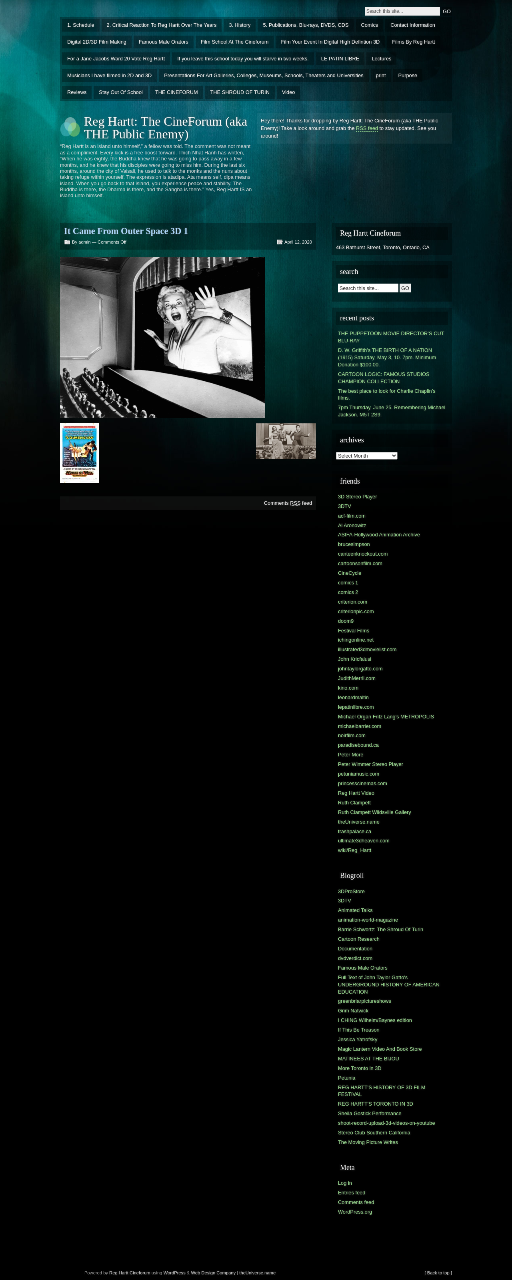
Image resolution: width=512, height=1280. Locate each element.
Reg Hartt (118, 1272)
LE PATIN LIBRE (340, 59)
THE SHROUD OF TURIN (240, 92)
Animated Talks (355, 910)
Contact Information (412, 25)
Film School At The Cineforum (235, 42)
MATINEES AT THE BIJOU (368, 1059)
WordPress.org (355, 1212)
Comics (369, 25)
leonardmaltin (353, 697)
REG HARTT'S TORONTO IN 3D (375, 1104)
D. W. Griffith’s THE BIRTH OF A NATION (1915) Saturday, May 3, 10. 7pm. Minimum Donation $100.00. (387, 357)
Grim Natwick (353, 1011)
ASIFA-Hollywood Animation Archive (379, 535)
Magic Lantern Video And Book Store (380, 1049)
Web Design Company (213, 1272)
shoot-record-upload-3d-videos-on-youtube (386, 1123)
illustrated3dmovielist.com (367, 649)
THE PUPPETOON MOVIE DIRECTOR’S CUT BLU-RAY (391, 337)
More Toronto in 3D (360, 1068)
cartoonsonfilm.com (360, 563)
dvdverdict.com (355, 958)
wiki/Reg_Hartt (354, 850)
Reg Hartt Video (356, 793)
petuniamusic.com (358, 774)
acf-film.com (352, 516)
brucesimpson (354, 544)
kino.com (348, 688)
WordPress (175, 1272)
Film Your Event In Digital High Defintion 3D (330, 42)
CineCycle (349, 573)
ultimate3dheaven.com (364, 841)
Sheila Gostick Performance (370, 1113)
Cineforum (140, 1272)
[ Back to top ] (438, 1272)
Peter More (350, 755)
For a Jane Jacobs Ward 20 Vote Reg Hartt (116, 59)
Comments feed (288, 503)
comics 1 (348, 583)
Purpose (408, 75)
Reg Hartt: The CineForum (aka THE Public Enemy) (165, 127)
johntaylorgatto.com (360, 669)
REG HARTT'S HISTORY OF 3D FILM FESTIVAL (381, 1091)
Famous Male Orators (163, 42)
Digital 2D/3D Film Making (96, 42)
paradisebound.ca (358, 745)
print (381, 75)
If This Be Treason (359, 1030)
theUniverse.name (359, 822)
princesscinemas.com (362, 783)
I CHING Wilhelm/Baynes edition (375, 1020)
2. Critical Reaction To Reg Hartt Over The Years (162, 25)
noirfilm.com (352, 735)
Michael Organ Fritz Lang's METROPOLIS (386, 717)
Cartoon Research (359, 939)
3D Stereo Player (357, 497)
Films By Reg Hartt (413, 42)
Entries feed (351, 1193)
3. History (239, 25)
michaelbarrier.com (359, 726)
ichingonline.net (356, 640)
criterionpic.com (356, 611)
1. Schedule (80, 25)
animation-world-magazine (368, 920)
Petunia (346, 1078)
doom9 (346, 621)
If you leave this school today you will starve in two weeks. (243, 59)
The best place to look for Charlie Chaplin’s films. (387, 394)
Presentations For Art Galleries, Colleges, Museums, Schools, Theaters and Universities (263, 75)
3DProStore (351, 891)
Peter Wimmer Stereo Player (370, 764)
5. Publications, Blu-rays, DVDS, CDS (305, 25)
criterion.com (352, 602)
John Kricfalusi (354, 659)
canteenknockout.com (363, 554)
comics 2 (348, 592)
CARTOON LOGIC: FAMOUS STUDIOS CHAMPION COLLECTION (383, 377)
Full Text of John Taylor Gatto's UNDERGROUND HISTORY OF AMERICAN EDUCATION (389, 984)
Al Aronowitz (352, 525)
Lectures (381, 59)
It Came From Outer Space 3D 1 (126, 231)
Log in (345, 1183)
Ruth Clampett (354, 803)
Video (288, 92)
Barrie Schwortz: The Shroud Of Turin (380, 929)
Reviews (76, 92)
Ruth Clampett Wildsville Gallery (374, 812)
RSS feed (367, 128)
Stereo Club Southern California (374, 1133)
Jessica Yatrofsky (357, 1039)
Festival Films (353, 631)
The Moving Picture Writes (368, 1142)
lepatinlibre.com (356, 707)
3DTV (344, 506)
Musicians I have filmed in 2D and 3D (109, 75)
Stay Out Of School (121, 92)
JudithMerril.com (357, 678)
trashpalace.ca (354, 831)
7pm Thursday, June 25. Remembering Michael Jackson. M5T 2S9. (391, 411)
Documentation (355, 949)
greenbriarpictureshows (364, 1001)
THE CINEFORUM (176, 92)
